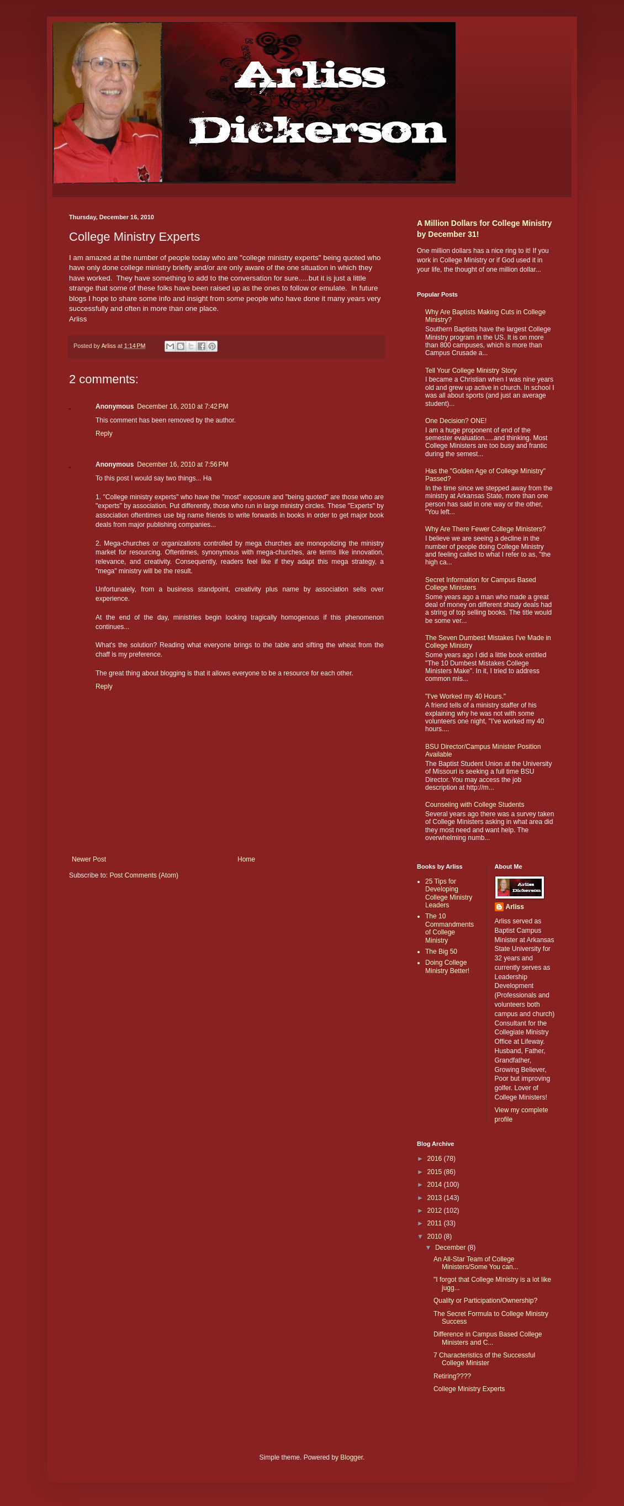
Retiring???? (452, 1376)
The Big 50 (441, 951)
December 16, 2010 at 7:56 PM (182, 464)
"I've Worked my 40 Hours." (465, 696)
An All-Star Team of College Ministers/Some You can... (476, 1263)
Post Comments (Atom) (143, 875)
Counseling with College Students (474, 805)
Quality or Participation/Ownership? (485, 1300)
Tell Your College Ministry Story (470, 370)
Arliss (515, 907)
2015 (435, 1172)
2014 (435, 1184)
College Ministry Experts (469, 1389)
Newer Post (89, 859)
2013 (435, 1198)
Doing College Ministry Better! (447, 966)
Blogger (351, 1457)
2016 (435, 1158)
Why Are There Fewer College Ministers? (485, 529)
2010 (435, 1236)
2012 (435, 1210)
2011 (435, 1223)
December (451, 1247)
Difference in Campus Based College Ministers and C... (487, 1338)
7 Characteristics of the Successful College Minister (484, 1359)
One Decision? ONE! (455, 421)
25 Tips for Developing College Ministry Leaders (448, 893)
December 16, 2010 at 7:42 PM (182, 406)
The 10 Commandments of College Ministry (449, 928)
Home (246, 859)
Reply (104, 433)
